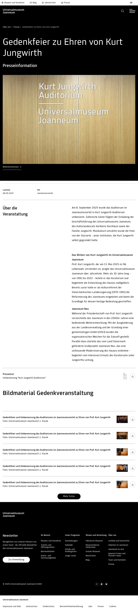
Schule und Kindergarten (71, 550)
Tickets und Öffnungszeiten (47, 546)
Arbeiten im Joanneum (118, 545)
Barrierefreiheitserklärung (71, 606)
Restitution (91, 556)
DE (131, 3)
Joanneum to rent (116, 549)
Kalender (69, 545)
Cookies (112, 606)
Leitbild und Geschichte (118, 541)
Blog (33, 3)
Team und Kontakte (117, 560)
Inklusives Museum (94, 541)
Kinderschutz (48, 606)
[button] (122, 11)
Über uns (7, 27)
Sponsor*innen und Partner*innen (116, 554)
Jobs (90, 606)
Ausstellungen (71, 541)
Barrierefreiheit (47, 551)
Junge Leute (70, 556)
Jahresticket (49, 3)
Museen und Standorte (12, 3)
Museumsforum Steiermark (92, 546)
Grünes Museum (93, 551)
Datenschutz (31, 606)
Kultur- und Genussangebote (48, 557)
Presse (65, 3)
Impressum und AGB (12, 606)
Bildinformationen (12, 167)
